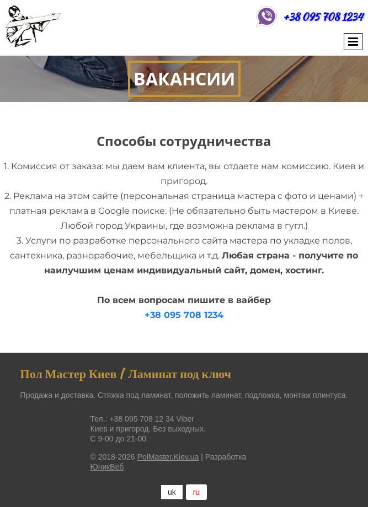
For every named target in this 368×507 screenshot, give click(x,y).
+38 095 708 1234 (322, 16)
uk (172, 492)
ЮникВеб (107, 466)
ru (196, 492)
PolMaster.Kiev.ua (168, 456)
